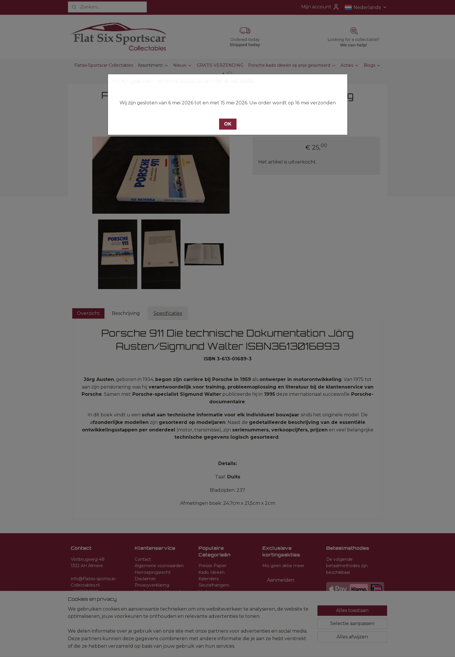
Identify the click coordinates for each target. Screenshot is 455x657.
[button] (227, 124)
